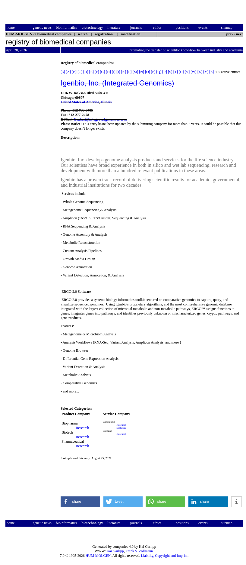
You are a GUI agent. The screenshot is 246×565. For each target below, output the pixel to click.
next (239, 34)
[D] (85, 72)
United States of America (80, 102)
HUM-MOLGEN (98, 556)
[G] (102, 72)
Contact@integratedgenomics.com (100, 119)
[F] (97, 72)
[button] (80, 501)
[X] (200, 72)
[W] (193, 72)
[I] (113, 72)
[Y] (205, 72)
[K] (123, 72)
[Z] (211, 72)
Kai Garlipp (115, 551)
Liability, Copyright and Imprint (164, 556)
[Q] (158, 72)
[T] (175, 72)
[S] (170, 72)
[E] (91, 72)
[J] (118, 72)
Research (82, 428)
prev (229, 34)
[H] (108, 72)
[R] (164, 72)
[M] (135, 72)
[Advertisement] (31, 151)
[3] (63, 72)
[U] (181, 72)
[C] (79, 72)
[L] (129, 72)
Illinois (106, 102)
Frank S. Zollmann (139, 551)
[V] (187, 72)
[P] (153, 72)
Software (121, 427)
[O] (147, 72)
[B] (74, 72)
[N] (141, 72)
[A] (68, 72)
